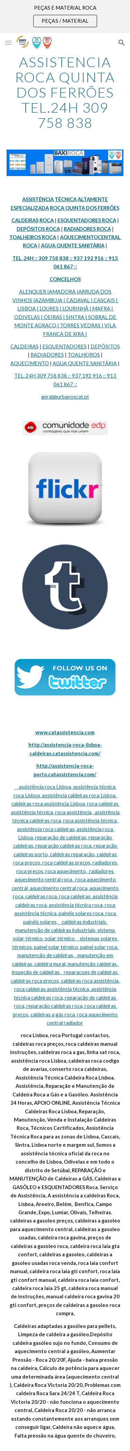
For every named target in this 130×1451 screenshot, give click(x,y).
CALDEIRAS (24, 346)
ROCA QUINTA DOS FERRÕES (84, 208)
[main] (65, 92)
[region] (65, 16)
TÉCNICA (66, 199)
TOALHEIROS (84, 355)
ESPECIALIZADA (30, 208)
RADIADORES (47, 355)
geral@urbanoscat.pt (65, 397)
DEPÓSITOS (105, 346)
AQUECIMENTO (29, 363)
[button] (8, 42)
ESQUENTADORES (64, 346)
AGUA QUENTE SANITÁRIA (85, 363)
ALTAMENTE (93, 199)
